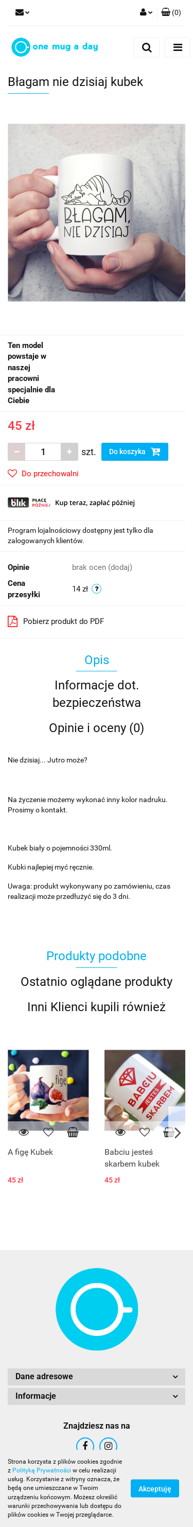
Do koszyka (135, 451)
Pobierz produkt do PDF (56, 621)
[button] (171, 13)
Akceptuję (154, 1489)
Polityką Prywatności (41, 1470)
